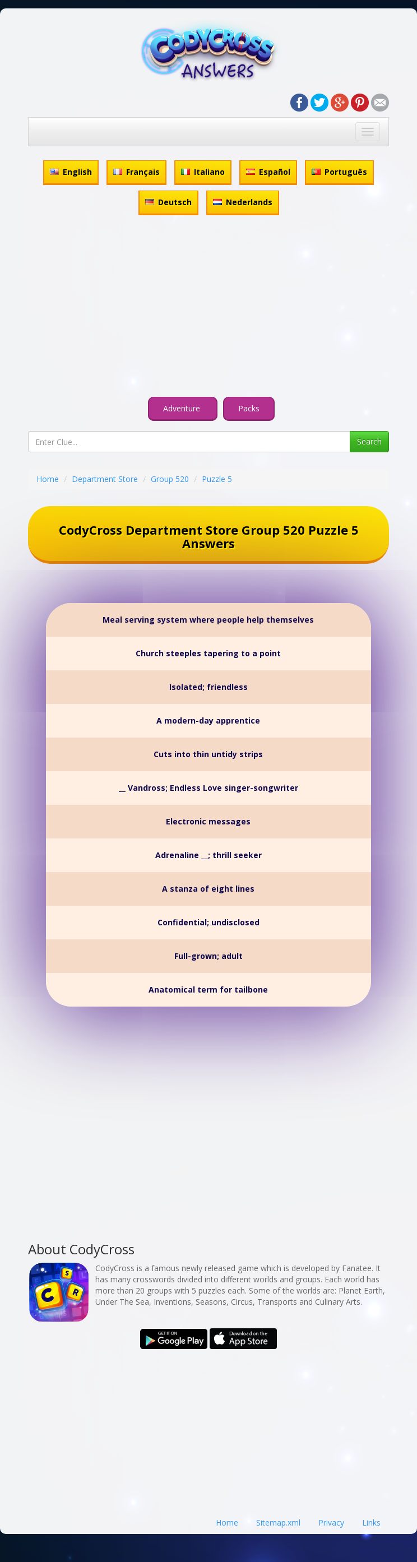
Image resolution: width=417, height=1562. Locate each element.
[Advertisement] (208, 307)
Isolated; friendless (208, 687)
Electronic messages (208, 821)
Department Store (105, 479)
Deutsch (168, 202)
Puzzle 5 (217, 479)
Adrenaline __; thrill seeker (208, 855)
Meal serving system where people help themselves (208, 619)
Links (371, 1522)
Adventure (182, 408)
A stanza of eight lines (208, 888)
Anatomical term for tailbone (208, 989)
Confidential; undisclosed (208, 922)
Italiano (203, 171)
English (71, 171)
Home (47, 479)
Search (369, 441)
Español (268, 171)
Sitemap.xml (278, 1522)
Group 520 (170, 479)
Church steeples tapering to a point (208, 653)
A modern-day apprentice (208, 720)
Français (136, 171)
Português (339, 171)
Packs (249, 408)
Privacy (331, 1522)
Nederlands (242, 202)
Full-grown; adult (208, 956)
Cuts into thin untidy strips (208, 754)
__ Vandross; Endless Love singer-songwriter (208, 787)
